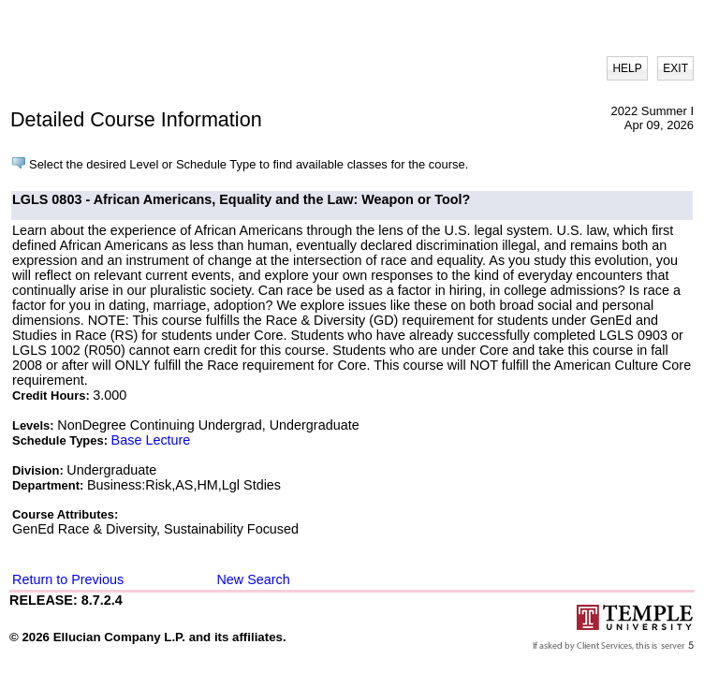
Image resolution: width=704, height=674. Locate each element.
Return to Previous (68, 579)
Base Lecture (151, 439)
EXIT (675, 68)
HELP (626, 68)
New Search (252, 579)
